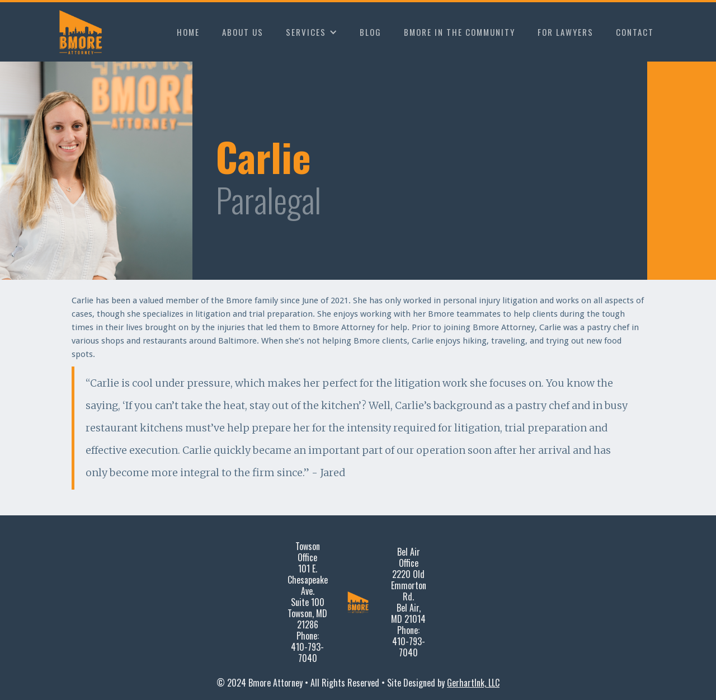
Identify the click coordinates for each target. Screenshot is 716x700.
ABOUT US (242, 32)
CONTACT (635, 32)
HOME (188, 32)
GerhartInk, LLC (473, 682)
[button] (311, 32)
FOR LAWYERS (565, 32)
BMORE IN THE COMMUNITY (459, 32)
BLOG (370, 32)
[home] (83, 32)
